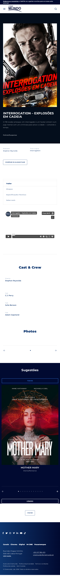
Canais (6, 544)
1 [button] (30, 350)
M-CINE (30, 544)
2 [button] (20, 491)
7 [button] (31, 491)
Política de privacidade (26, 564)
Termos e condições (41, 564)
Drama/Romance (30, 471)
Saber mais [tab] (10, 200)
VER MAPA (7, 556)
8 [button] (33, 491)
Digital (22, 544)
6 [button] (29, 491)
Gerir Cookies (21, 566)
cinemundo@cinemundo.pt (43, 555)
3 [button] (22, 491)
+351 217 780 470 (39, 552)
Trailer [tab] (9, 183)
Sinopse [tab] (9, 189)
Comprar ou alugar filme (15, 162)
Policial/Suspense (10, 135)
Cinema (14, 544)
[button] (4, 350)
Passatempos (40, 544)
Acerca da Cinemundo (10, 564)
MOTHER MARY (30, 467)
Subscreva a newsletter (11, 1)
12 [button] (42, 491)
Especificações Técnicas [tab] (16, 195)
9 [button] (35, 491)
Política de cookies (9, 566)
